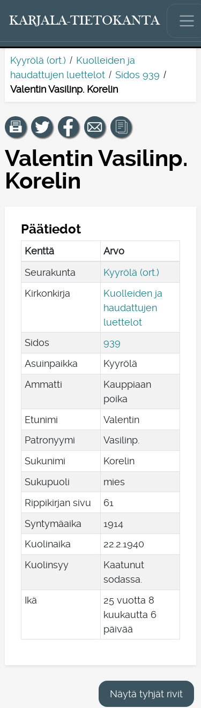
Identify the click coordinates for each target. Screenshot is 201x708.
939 (112, 342)
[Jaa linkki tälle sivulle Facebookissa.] (68, 127)
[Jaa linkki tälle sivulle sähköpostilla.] (95, 127)
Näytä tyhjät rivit (146, 693)
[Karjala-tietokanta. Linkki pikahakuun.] (85, 21)
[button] (15, 127)
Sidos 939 (137, 74)
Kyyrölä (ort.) (38, 60)
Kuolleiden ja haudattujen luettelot (132, 308)
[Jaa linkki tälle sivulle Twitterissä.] (42, 127)
